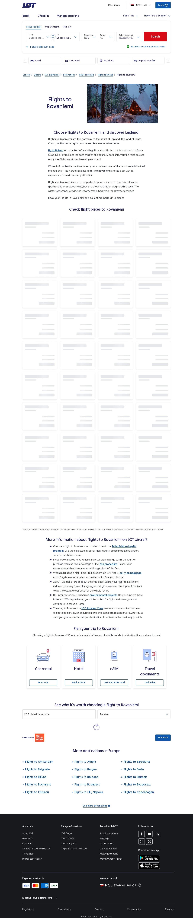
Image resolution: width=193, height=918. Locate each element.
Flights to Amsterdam (37, 755)
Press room (27, 832)
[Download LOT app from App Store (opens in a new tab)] (149, 859)
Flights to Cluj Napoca (87, 786)
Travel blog (27, 847)
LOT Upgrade (106, 837)
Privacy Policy (64, 903)
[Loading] (141, 5)
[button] (39, 36)
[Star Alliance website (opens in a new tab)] (128, 879)
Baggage (104, 832)
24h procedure (108, 564)
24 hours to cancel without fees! (147, 46)
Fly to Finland (55, 150)
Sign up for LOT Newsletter (36, 842)
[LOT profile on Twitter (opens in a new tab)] (149, 835)
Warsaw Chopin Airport (111, 852)
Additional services (109, 827)
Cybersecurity (134, 903)
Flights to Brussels (134, 770)
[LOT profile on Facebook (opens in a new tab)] (141, 827)
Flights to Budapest (86, 778)
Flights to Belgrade (36, 763)
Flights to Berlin (132, 763)
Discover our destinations (39, 891)
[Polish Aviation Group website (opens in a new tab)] (106, 879)
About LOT (27, 827)
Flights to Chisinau (35, 786)
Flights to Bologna (85, 770)
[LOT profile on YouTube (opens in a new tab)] (149, 827)
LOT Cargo (66, 827)
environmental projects (103, 595)
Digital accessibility (32, 852)
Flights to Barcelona (135, 755)
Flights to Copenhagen (137, 786)
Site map (169, 903)
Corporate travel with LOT (74, 842)
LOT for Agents (68, 837)
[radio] (33, 27)
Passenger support (109, 847)
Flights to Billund (34, 770)
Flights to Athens (84, 755)
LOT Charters (67, 832)
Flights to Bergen (84, 763)
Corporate (27, 837)
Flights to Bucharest (36, 778)
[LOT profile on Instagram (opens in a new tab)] (141, 835)
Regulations (28, 903)
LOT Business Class (92, 608)
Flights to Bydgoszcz (136, 778)
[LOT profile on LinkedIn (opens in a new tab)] (157, 827)
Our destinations (108, 842)
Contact (99, 903)
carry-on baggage (131, 572)
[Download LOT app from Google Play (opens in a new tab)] (149, 851)
